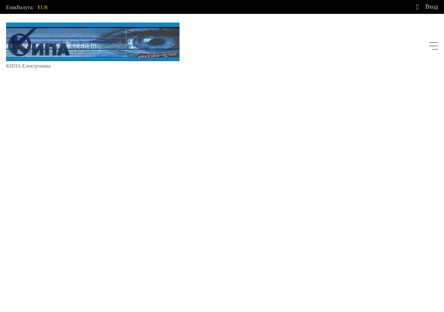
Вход (431, 6)
